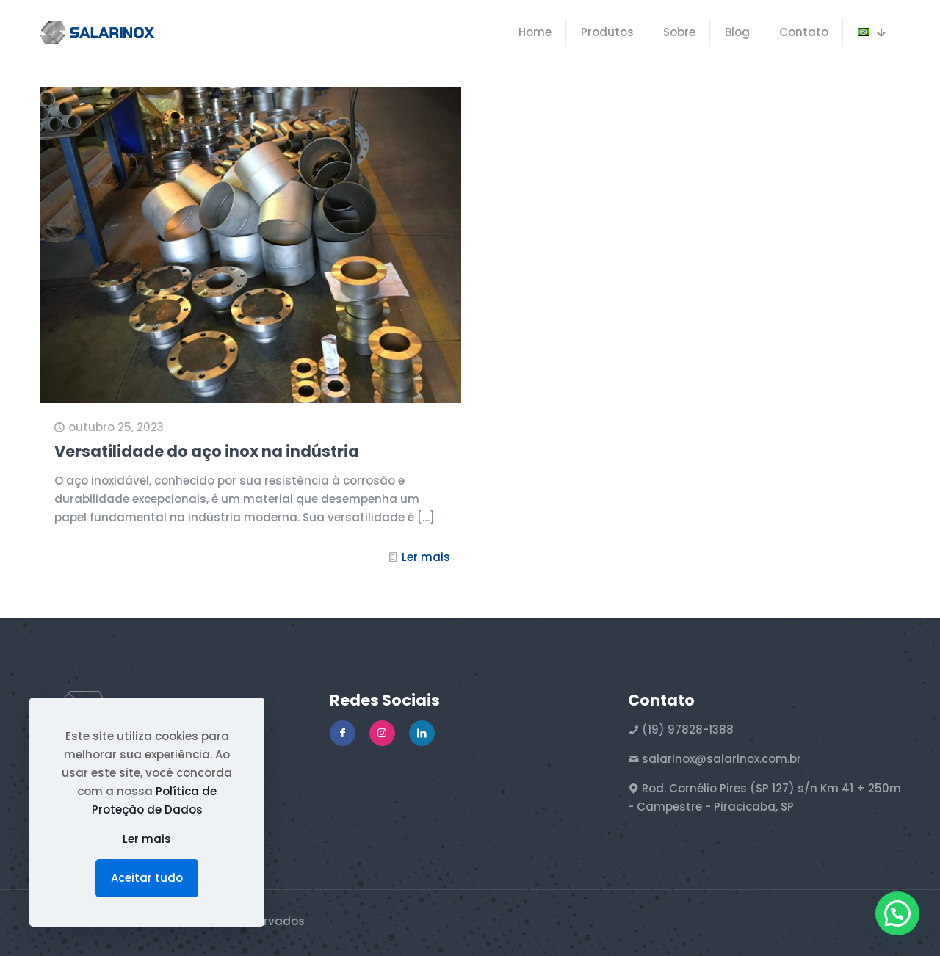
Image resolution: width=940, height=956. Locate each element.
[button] (897, 913)
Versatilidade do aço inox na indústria (206, 451)
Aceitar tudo (147, 878)
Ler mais (426, 557)
